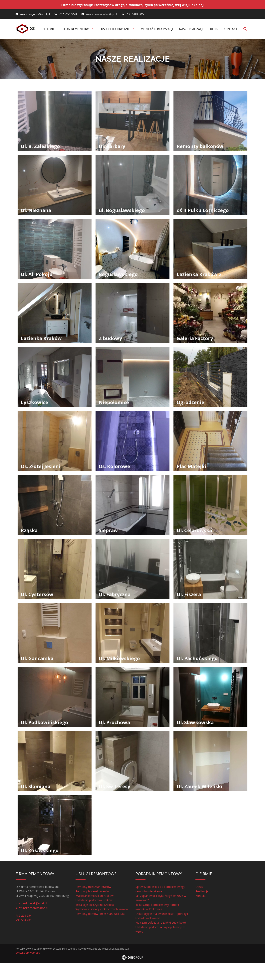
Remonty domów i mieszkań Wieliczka (100, 914)
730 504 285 (135, 14)
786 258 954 (68, 14)
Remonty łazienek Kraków (92, 891)
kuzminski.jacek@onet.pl (35, 14)
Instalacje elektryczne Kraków (95, 905)
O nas (199, 887)
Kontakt (200, 896)
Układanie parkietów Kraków (94, 900)
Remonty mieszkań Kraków (93, 887)
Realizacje (201, 891)
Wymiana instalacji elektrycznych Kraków (102, 909)
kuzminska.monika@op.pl (101, 14)
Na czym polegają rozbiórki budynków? (160, 922)
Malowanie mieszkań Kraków (95, 896)
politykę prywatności (28, 952)
